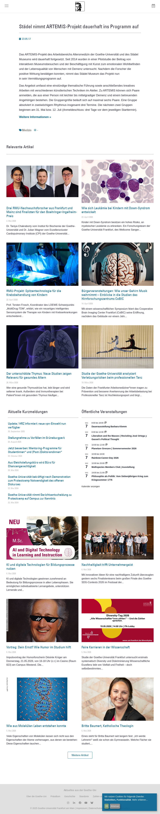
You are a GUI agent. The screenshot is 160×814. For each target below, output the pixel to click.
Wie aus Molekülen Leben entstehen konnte (36, 726)
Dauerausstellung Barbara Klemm (109, 426)
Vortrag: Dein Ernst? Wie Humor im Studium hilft (38, 647)
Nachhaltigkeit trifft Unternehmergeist (107, 565)
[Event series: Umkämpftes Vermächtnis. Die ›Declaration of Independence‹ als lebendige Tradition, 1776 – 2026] (106, 473)
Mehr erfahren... (140, 800)
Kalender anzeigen (91, 486)
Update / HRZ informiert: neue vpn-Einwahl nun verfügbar (37, 425)
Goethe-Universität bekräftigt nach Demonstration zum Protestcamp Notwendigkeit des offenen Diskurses (39, 480)
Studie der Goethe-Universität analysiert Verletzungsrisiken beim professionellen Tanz (112, 375)
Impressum (81, 808)
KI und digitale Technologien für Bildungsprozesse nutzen (40, 567)
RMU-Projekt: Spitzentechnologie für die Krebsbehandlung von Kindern (33, 293)
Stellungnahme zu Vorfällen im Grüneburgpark (36, 438)
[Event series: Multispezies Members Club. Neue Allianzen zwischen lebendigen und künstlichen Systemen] (106, 463)
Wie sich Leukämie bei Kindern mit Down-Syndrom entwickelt (116, 210)
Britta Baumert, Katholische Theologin (107, 726)
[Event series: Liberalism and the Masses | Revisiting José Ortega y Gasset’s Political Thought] (105, 432)
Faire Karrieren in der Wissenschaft (106, 647)
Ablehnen (115, 806)
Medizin (27, 130)
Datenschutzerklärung (99, 808)
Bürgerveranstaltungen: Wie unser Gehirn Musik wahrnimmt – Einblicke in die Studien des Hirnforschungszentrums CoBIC (114, 295)
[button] (80, 755)
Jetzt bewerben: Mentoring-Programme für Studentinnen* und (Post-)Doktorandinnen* (35, 450)
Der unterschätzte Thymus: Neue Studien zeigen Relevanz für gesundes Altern (39, 375)
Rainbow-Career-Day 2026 (105, 458)
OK (106, 806)
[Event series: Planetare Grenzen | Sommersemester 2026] (106, 445)
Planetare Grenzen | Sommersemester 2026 (114, 448)
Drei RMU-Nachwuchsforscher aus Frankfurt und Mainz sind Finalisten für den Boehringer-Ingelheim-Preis (41, 212)
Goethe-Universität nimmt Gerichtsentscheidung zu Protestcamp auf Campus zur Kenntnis (40, 496)
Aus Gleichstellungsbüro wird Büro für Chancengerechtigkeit (31, 464)
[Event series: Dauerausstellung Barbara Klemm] (105, 423)
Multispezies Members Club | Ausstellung (113, 467)
